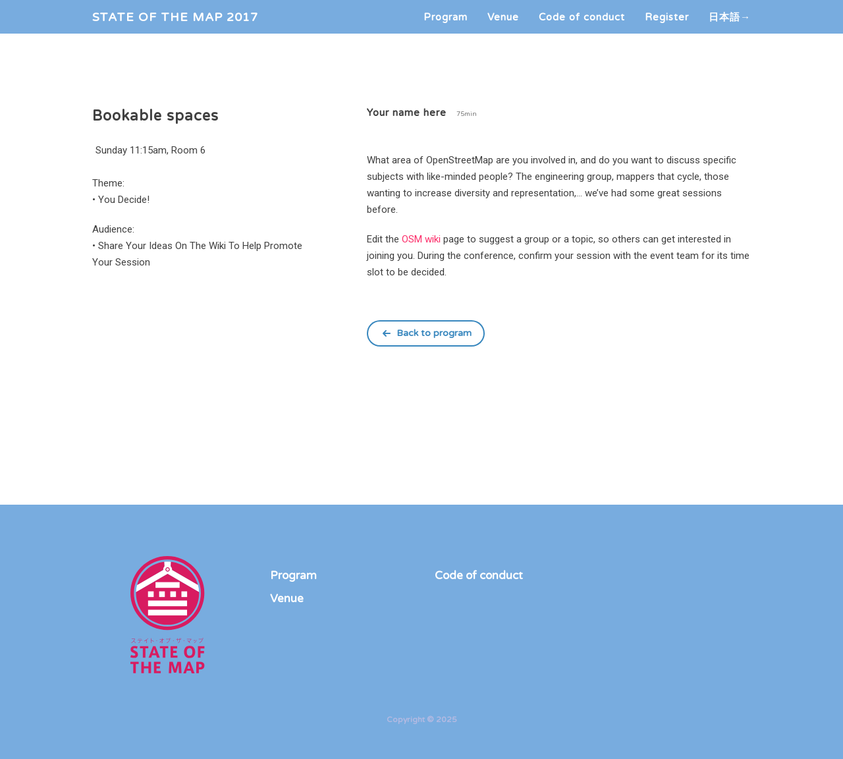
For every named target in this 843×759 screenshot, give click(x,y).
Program (445, 30)
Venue (503, 30)
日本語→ (730, 30)
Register (667, 30)
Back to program (434, 333)
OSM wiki (421, 239)
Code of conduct (582, 30)
